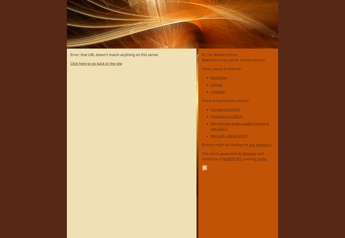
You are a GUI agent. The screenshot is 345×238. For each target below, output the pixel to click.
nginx (261, 159)
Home (72, 2)
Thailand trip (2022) (227, 116)
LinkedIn (218, 91)
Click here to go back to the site (96, 63)
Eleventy (250, 153)
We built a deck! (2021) (229, 136)
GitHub (216, 84)
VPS (239, 159)
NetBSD (228, 159)
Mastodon (219, 77)
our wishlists (259, 144)
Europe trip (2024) (225, 109)
